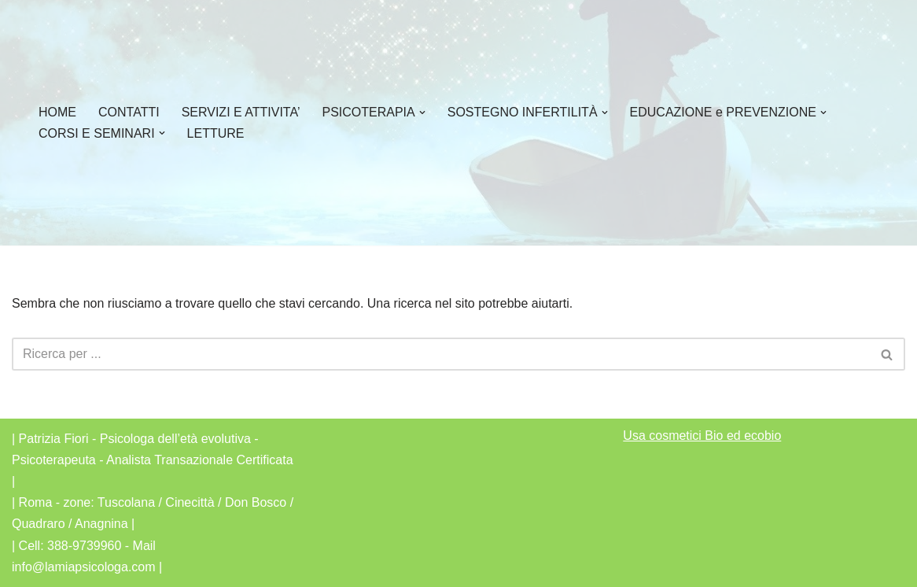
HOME (57, 112)
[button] (422, 112)
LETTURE (216, 133)
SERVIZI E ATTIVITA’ (241, 112)
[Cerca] (441, 354)
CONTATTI (129, 112)
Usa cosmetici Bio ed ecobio (702, 435)
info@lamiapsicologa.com (84, 567)
